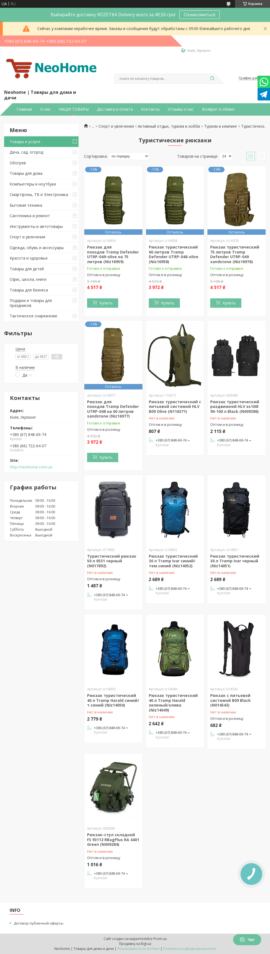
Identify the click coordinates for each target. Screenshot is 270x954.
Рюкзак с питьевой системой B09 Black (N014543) (230, 700)
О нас (45, 109)
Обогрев (18, 162)
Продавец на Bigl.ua (135, 943)
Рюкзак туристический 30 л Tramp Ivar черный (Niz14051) (234, 561)
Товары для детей (27, 268)
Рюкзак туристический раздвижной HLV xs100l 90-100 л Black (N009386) (234, 406)
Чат (247, 939)
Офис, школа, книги (28, 279)
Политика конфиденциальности (189, 948)
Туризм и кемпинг (220, 126)
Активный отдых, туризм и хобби (169, 126)
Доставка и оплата (115, 109)
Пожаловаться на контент (138, 948)
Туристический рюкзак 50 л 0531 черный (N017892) (111, 561)
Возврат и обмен (218, 109)
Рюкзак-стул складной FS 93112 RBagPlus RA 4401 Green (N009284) (113, 839)
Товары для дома (26, 173)
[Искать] (212, 79)
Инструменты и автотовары (36, 226)
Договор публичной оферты (38, 923)
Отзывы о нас (181, 109)
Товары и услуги (25, 141)
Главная (24, 109)
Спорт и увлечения (27, 236)
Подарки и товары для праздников (31, 303)
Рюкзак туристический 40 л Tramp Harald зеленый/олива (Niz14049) (173, 703)
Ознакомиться (199, 15)
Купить (106, 303)
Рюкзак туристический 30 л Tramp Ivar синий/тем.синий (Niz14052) (173, 561)
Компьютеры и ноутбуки (33, 184)
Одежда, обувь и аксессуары (37, 247)
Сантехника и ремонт (30, 215)
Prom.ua (160, 938)
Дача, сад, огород (26, 152)
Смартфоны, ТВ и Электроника (39, 194)
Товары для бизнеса (29, 290)
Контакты (150, 109)
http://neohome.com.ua (31, 467)
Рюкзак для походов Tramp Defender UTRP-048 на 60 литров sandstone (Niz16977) (113, 409)
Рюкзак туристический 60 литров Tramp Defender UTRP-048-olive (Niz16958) (173, 254)
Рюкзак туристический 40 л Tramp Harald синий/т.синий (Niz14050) (113, 700)
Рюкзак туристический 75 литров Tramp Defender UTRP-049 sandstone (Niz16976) (234, 254)
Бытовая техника (26, 205)
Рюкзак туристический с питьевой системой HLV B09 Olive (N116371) (175, 406)
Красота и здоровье (29, 258)
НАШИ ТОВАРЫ (74, 109)
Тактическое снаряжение (33, 315)
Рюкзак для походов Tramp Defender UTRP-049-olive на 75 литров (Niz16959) (113, 254)
